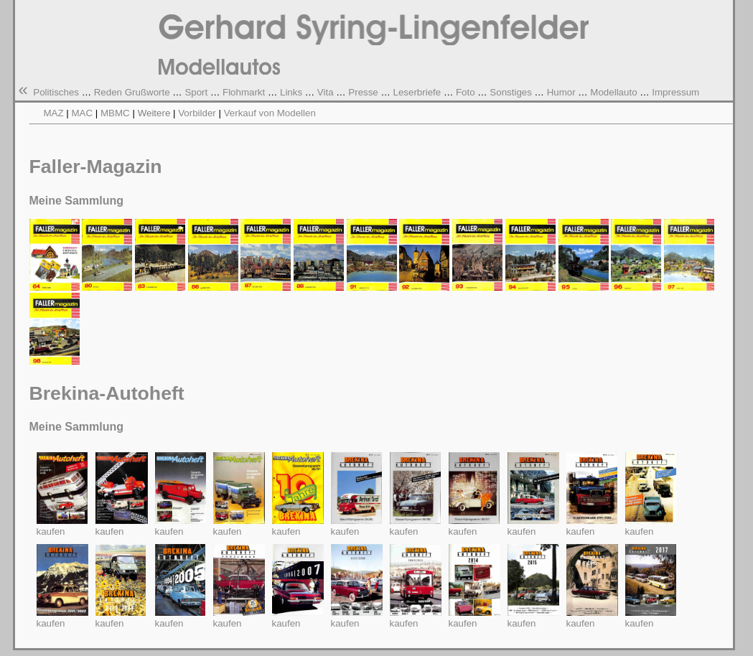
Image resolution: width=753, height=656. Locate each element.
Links (291, 92)
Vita (325, 92)
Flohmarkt (244, 92)
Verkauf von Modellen (270, 113)
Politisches (56, 92)
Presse (363, 92)
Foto (465, 92)
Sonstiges (511, 92)
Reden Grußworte (132, 92)
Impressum (675, 92)
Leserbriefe (417, 92)
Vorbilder (197, 113)
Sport (195, 92)
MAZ (54, 113)
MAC (82, 113)
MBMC (116, 113)
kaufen (51, 531)
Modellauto (613, 92)
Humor (561, 92)
